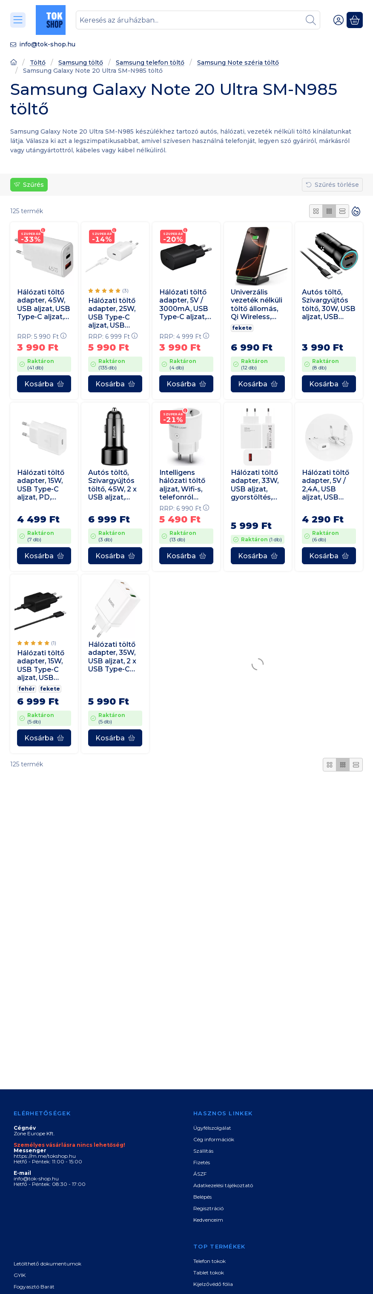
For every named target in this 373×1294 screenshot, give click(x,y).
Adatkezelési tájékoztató (223, 1185)
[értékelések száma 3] (108, 290)
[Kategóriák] (18, 20)
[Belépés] (338, 20)
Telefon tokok (209, 1261)
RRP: (41, 336)
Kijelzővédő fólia (213, 1284)
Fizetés (201, 1162)
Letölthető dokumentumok (47, 1263)
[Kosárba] (44, 383)
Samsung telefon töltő (150, 62)
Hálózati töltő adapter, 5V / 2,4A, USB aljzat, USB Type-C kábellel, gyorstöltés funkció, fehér (326, 484)
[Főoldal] (13, 63)
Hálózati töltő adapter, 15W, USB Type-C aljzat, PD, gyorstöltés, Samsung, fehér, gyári (40, 484)
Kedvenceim (208, 1220)
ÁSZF (200, 1174)
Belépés (202, 1197)
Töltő (38, 62)
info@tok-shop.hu (47, 44)
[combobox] (198, 20)
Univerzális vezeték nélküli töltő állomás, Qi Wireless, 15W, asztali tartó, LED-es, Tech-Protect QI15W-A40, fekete (256, 304)
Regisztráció (208, 1208)
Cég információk (213, 1139)
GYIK (20, 1275)
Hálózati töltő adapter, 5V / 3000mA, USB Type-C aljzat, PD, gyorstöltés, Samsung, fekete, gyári (183, 304)
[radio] (316, 211)
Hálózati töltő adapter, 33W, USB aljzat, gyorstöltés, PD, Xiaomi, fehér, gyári (254, 484)
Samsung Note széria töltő (238, 62)
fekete (242, 328)
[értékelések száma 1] (36, 643)
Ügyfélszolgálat (212, 1128)
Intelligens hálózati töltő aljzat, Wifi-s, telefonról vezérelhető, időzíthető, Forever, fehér (183, 484)
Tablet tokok (208, 1272)
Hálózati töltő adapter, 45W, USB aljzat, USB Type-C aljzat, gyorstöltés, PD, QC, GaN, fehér (43, 304)
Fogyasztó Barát (34, 1286)
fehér (26, 689)
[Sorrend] (356, 211)
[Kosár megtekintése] (355, 20)
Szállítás (203, 1151)
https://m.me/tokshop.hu (45, 1156)
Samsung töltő (80, 62)
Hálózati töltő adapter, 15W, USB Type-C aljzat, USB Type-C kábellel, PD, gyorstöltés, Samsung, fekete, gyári (40, 665)
